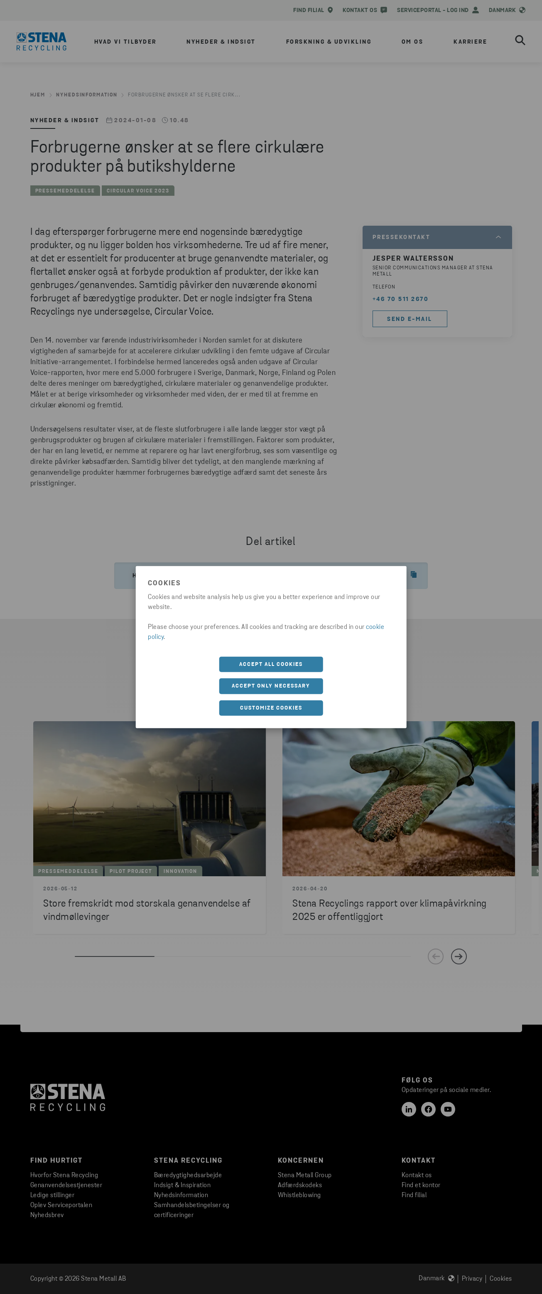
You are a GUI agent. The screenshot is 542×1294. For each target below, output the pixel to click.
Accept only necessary (271, 686)
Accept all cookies (271, 664)
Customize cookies (271, 707)
